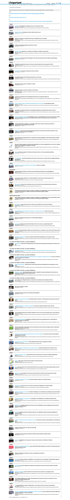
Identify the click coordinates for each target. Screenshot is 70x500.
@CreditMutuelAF (17, 251)
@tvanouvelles (17, 460)
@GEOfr (16, 97)
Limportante (23, 497)
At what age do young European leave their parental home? (24, 362)
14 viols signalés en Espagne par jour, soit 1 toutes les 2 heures (29, 26)
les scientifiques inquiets (34, 103)
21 (37, 21)
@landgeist (16, 361)
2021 (30, 13)
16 (30, 21)
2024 (37, 13)
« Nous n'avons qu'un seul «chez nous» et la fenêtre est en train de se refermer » (33, 204)
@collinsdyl (16, 218)
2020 (27, 13)
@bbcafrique (16, 138)
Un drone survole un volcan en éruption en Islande (25, 83)
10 (23, 17)
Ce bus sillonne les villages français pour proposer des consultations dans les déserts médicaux (34, 279)
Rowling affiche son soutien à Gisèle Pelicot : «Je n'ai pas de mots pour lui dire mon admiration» (35, 485)
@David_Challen (17, 185)
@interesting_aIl (17, 428)
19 (34, 21)
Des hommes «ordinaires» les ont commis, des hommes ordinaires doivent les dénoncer (36, 184)
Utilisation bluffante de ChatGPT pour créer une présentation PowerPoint (29, 453)
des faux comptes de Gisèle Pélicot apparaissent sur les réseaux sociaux (35, 236)
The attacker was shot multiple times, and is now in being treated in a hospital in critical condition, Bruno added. (32, 387)
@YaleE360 (16, 493)
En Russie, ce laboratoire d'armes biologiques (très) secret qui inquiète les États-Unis (32, 96)
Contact (10, 497)
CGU (19, 497)
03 (12, 17)
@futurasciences (17, 205)
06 (17, 17)
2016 (17, 13)
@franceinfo (16, 65)
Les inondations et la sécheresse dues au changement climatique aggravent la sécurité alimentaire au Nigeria (37, 137)
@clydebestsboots (17, 380)
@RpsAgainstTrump (17, 125)
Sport (11, 62)
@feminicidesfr (17, 472)
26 (44, 21)
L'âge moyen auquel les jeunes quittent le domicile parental (28, 360)
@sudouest (16, 104)
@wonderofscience (17, 84)
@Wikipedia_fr (17, 192)
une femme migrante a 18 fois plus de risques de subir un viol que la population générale (34, 152)
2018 (22, 13)
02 (10, 17)
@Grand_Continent (17, 146)
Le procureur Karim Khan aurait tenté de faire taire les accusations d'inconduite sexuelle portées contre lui (37, 367)
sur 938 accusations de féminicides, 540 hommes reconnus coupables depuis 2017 (34, 223)
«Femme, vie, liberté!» (30, 165)
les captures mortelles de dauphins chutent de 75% (34, 305)
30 (50, 21)
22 (38, 21)
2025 (40, 13)
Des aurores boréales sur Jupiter (21, 286)
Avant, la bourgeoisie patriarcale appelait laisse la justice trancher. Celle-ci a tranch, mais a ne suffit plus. (30, 481)
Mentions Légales (15, 497)
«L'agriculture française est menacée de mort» (36, 347)
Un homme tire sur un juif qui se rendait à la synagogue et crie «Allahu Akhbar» (34, 385)
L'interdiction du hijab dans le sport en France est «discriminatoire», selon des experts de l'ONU (34, 64)
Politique (12, 169)
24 (41, 21)
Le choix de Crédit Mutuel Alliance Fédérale (22, 241)
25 (43, 21)
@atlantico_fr (16, 355)
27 (46, 21)
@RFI (15, 466)
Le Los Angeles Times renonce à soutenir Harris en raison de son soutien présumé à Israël (35, 373)
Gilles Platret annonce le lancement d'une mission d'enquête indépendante (36, 354)
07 (18, 17)
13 (26, 21)
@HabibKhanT (17, 407)
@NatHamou (16, 321)
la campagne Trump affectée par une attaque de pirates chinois (35, 398)
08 (20, 17)
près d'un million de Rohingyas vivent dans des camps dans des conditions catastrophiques (36, 58)
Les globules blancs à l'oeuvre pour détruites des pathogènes (27, 292)
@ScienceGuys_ (17, 293)
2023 (35, 13)
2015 (15, 13)
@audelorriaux (17, 480)
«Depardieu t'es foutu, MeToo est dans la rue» (28, 32)
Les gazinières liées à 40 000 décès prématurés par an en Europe (28, 77)
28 (47, 21)
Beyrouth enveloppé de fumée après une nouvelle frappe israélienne (28, 217)
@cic (15, 245)
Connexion (48, 3)
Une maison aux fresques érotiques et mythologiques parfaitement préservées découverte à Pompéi (35, 110)
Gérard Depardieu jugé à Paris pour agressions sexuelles (33, 341)
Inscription (53, 3)
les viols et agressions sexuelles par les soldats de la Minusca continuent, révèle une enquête (36, 465)
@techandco (16, 237)
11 (24, 17)
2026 (43, 13)
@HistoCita (16, 52)
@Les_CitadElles (17, 486)
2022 (32, 13)
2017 (20, 13)
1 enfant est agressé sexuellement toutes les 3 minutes (26, 45)
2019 (25, 13)
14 (28, 21)
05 (15, 17)
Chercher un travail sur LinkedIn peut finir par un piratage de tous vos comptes (31, 38)
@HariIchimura (17, 386)
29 (49, 21)
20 (36, 21)
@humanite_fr (17, 448)
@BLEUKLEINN (17, 118)
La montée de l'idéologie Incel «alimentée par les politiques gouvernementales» (37, 391)
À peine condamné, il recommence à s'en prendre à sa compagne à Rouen (34, 471)
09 (21, 17)
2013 (10, 13)
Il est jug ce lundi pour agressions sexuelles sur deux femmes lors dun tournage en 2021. (28, 343)
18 (33, 21)
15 (29, 21)
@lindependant (17, 342)
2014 (12, 13)
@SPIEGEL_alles (17, 399)
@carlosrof (16, 313)
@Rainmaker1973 (17, 434)
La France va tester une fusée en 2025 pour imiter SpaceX (26, 90)
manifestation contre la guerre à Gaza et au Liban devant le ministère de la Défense (33, 440)
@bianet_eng (16, 392)
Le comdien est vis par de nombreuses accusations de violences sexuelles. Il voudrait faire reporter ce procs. (31, 301)
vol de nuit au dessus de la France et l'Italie (26, 70)
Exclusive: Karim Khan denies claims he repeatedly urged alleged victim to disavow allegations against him (31, 368)
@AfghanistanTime (17, 132)
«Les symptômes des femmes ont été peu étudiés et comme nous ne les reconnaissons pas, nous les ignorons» (37, 312)
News (11, 24)
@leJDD (16, 172)
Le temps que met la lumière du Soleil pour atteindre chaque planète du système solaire (33, 433)
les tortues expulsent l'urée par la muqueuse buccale (33, 379)
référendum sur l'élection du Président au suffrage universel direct (31, 51)
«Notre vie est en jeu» (34, 211)
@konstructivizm (17, 287)
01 (9, 17)
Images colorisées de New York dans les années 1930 (25, 427)
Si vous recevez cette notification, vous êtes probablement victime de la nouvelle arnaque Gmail (34, 178)
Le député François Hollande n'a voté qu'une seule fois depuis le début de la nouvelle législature (34, 171)
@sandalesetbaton (17, 160)
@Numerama (16, 39)
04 (14, 17)
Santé (11, 75)
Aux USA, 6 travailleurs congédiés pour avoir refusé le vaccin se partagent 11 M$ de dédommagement (37, 459)
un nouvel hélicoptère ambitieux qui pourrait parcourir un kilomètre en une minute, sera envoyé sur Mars (37, 230)
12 (25, 17)
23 (40, 21)
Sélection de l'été (15, 195)
